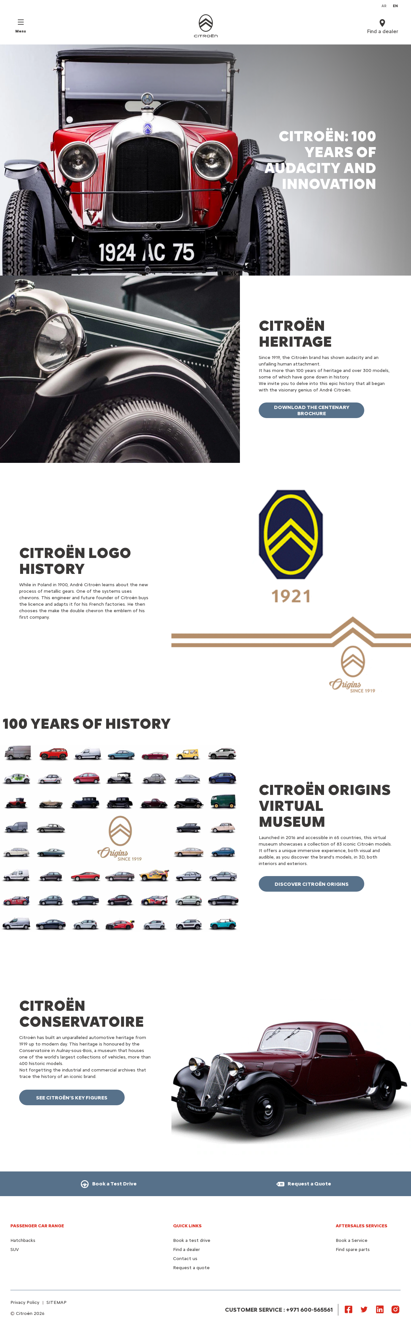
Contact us (185, 1258)
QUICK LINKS (187, 1226)
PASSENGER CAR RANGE (37, 1226)
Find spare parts (353, 1249)
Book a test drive (191, 1240)
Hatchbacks (22, 1240)
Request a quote (191, 1267)
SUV (14, 1249)
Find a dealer (186, 1249)
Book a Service (351, 1240)
